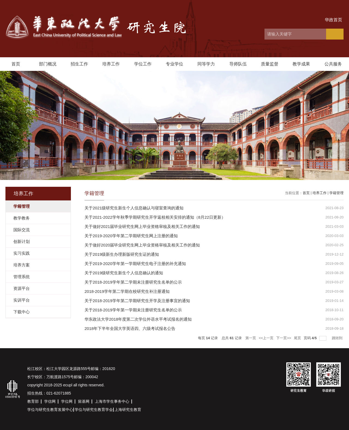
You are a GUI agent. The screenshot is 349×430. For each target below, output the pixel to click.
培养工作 (111, 64)
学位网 (67, 401)
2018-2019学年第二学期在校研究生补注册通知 (127, 291)
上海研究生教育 (128, 409)
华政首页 (333, 19)
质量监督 (269, 64)
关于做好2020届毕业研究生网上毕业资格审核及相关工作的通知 (142, 245)
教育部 (33, 401)
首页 (15, 64)
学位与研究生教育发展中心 (50, 409)
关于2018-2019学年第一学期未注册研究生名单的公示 (133, 310)
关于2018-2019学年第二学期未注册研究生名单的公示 (133, 282)
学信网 (50, 401)
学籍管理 (336, 193)
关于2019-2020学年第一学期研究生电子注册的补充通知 (135, 263)
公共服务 (333, 64)
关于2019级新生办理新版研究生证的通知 (122, 254)
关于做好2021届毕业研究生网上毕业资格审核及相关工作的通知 (142, 226)
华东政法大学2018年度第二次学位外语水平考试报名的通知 (138, 319)
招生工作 (79, 64)
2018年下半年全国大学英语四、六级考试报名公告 (130, 328)
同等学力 (206, 64)
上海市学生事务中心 (112, 401)
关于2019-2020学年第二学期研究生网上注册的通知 (131, 235)
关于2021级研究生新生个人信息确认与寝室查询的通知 (134, 208)
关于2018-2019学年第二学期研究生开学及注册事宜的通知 (137, 300)
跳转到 (338, 338)
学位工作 (143, 64)
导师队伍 (238, 64)
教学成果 (301, 64)
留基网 (83, 401)
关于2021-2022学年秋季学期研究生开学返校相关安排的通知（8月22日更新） (155, 217)
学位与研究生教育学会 (94, 409)
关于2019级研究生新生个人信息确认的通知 (124, 272)
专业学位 (174, 64)
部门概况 (47, 64)
